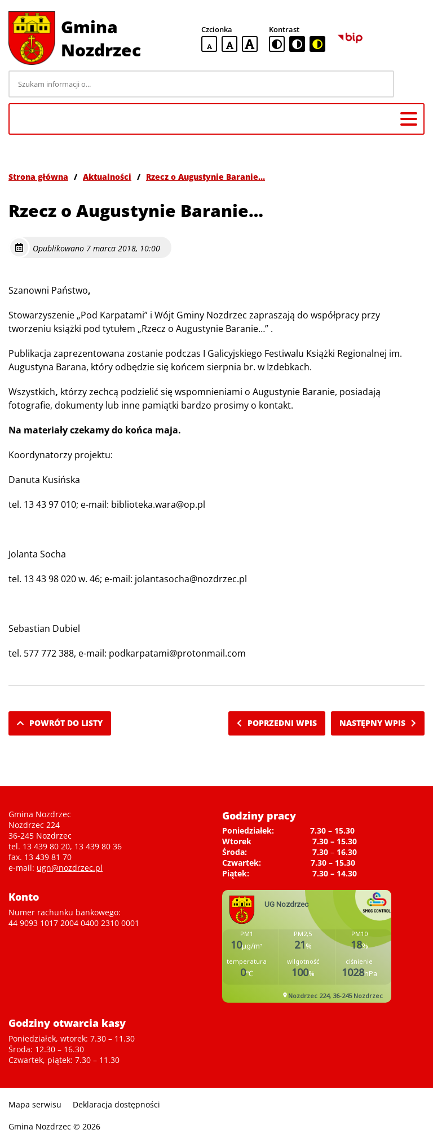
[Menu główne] (408, 118)
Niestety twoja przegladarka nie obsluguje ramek (306, 946)
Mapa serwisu (34, 1104)
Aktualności (107, 176)
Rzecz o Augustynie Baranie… (205, 176)
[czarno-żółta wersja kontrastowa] (317, 44)
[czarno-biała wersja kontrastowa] (297, 44)
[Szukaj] (411, 84)
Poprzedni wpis (277, 722)
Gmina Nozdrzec (101, 38)
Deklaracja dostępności (116, 1104)
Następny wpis (377, 722)
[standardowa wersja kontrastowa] (277, 44)
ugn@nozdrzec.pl (70, 867)
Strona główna (38, 176)
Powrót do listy (60, 722)
